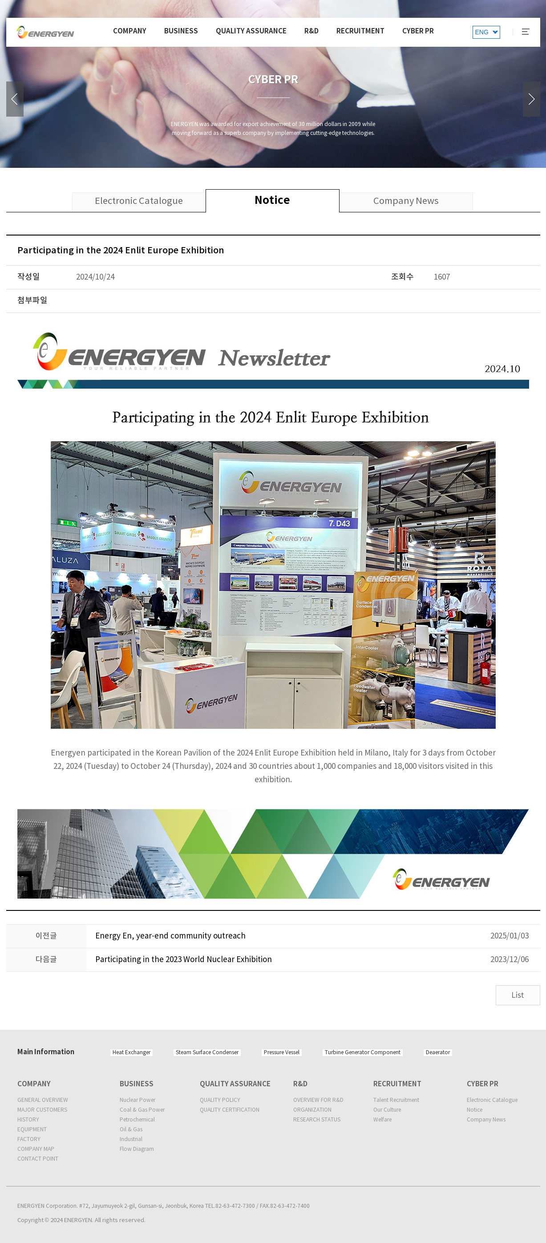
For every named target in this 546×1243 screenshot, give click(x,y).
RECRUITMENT (360, 31)
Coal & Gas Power (142, 1110)
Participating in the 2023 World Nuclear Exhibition (183, 959)
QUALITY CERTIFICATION (229, 1110)
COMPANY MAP (35, 1149)
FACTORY (28, 1139)
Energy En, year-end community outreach (170, 936)
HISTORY (28, 1120)
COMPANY (129, 31)
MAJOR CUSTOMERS (42, 1110)
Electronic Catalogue (492, 1100)
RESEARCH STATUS (316, 1120)
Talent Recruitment (396, 1100)
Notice (474, 1110)
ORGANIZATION (312, 1110)
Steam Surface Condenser (207, 1053)
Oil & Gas (131, 1130)
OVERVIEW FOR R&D (318, 1100)
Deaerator (438, 1053)
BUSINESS (181, 31)
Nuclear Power (137, 1100)
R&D (311, 31)
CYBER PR (418, 31)
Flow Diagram (137, 1149)
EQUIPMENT (32, 1130)
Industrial (131, 1139)
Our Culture (387, 1110)
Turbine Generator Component (362, 1053)
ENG (482, 32)
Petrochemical (137, 1120)
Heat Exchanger (131, 1053)
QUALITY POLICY (220, 1100)
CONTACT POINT (37, 1159)
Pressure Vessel (281, 1053)
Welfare (382, 1120)
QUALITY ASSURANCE (251, 31)
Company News (486, 1120)
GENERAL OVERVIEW (42, 1100)
